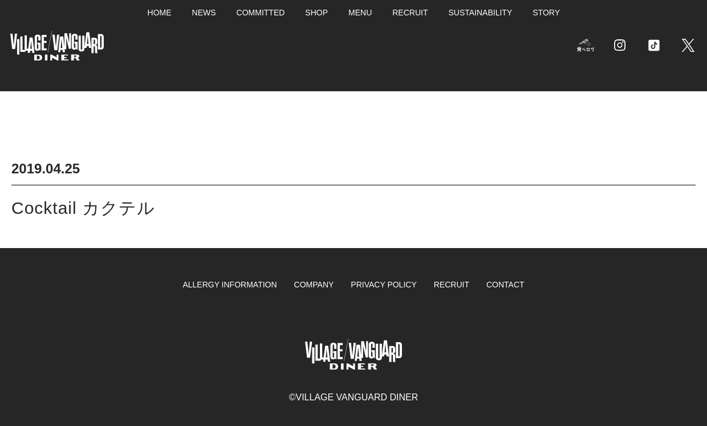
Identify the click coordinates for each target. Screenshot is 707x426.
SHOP (316, 12)
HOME (160, 12)
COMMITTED (261, 12)
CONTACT (505, 284)
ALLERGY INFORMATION (229, 284)
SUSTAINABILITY (480, 12)
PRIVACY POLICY (383, 284)
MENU (360, 12)
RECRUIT (410, 12)
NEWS (204, 12)
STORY (546, 12)
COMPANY (314, 284)
